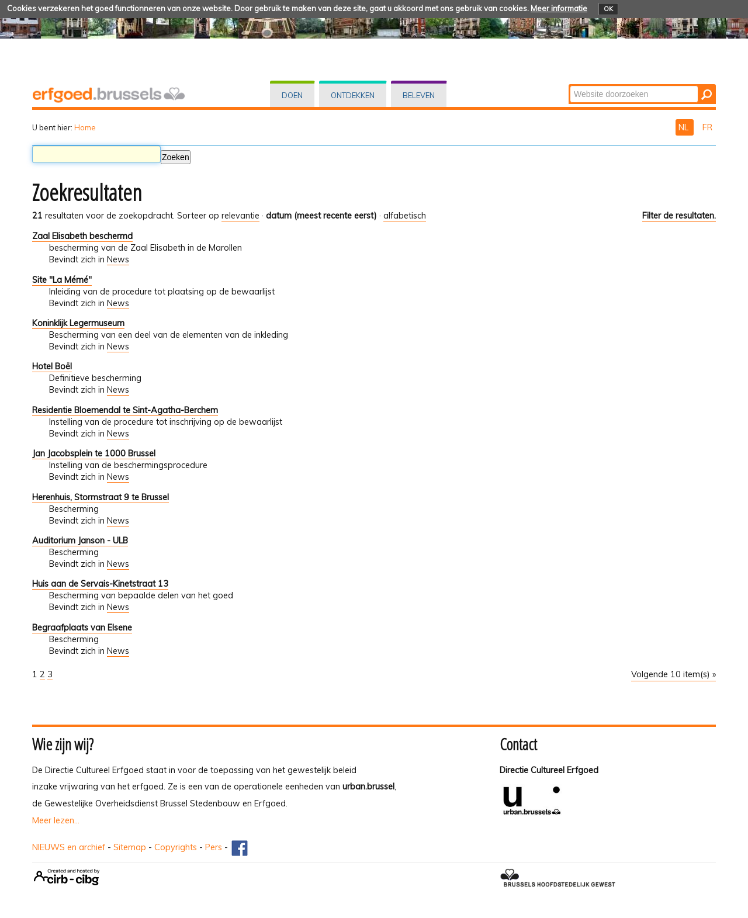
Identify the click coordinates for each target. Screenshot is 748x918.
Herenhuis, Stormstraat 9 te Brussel (100, 497)
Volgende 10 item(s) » (673, 674)
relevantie (240, 215)
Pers (213, 847)
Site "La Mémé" (62, 280)
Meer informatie (559, 8)
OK (608, 9)
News (118, 259)
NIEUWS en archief (68, 847)
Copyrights (175, 847)
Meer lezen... (55, 820)
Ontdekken (353, 95)
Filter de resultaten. (679, 215)
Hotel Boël (52, 366)
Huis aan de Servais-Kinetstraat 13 (100, 583)
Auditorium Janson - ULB (80, 540)
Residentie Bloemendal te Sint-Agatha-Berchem (125, 410)
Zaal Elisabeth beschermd (82, 236)
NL (684, 127)
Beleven (419, 95)
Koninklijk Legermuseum (78, 323)
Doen (292, 95)
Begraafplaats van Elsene (82, 627)
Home (85, 127)
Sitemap (129, 847)
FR (707, 127)
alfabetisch (404, 215)
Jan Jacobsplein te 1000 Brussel (93, 453)
